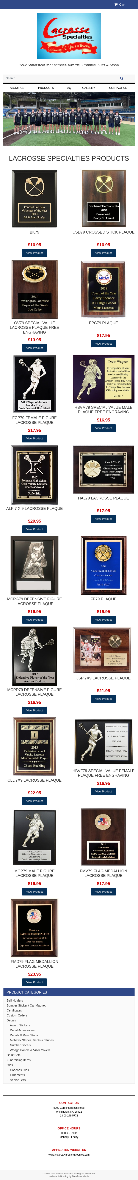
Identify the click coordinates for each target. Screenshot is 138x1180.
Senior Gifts (18, 1080)
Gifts (10, 1065)
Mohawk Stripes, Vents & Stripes (32, 1040)
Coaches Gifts (19, 1070)
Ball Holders (15, 1000)
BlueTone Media (80, 1176)
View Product (34, 252)
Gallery (88, 87)
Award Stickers (20, 1025)
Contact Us (118, 87)
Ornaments (17, 1075)
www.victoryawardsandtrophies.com (69, 1154)
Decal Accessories (22, 1030)
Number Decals (20, 1045)
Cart (119, 4)
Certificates (14, 1010)
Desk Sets (13, 1055)
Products (46, 87)
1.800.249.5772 (69, 1115)
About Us (17, 87)
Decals (11, 1020)
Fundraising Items (19, 1060)
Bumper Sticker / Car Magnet (26, 1005)
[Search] (55, 78)
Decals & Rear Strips (24, 1035)
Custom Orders (17, 1015)
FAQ (68, 87)
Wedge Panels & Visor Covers (30, 1050)
